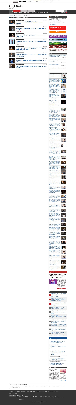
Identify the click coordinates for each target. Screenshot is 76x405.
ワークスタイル (33, 12)
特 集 (31, 10)
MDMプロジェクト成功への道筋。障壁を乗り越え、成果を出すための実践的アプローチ (54, 200)
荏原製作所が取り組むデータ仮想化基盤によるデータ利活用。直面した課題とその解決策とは (54, 247)
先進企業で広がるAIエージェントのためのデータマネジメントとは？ (54, 75)
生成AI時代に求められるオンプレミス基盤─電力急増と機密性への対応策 (54, 119)
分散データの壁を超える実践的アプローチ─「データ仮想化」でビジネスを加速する (54, 237)
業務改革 (16, 12)
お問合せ (10, 393)
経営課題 (17, 10)
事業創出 (21, 12)
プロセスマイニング (19, 24)
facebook (12, 8)
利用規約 (18, 391)
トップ (11, 11)
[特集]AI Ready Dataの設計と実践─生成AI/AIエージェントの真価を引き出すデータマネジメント (57, 276)
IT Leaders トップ (12, 15)
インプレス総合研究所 (43, 396)
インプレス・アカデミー (21, 399)
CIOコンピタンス (46, 12)
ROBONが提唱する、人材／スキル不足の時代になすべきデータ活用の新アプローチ (55, 210)
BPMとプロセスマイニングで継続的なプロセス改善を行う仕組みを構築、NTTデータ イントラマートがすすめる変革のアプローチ (54, 152)
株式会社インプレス (20, 395)
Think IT (31, 396)
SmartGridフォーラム (56, 396)
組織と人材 (40, 12)
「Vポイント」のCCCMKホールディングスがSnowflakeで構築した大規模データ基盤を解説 (55, 224)
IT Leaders (15, 6)
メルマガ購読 (23, 391)
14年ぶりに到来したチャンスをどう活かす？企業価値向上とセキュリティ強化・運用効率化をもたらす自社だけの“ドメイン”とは (54, 110)
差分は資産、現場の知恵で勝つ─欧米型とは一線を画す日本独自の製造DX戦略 (54, 191)
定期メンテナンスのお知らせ (54, 64)
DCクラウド (29, 1)
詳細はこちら (62, 380)
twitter (10, 8)
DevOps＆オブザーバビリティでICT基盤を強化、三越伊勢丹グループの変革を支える (55, 219)
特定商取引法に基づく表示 (49, 391)
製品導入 (37, 1)
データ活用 (27, 12)
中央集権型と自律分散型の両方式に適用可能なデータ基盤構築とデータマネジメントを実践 (54, 228)
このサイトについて (12, 391)
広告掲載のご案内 (29, 391)
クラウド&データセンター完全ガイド (23, 396)
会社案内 (34, 391)
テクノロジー (24, 10)
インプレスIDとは (53, 24)
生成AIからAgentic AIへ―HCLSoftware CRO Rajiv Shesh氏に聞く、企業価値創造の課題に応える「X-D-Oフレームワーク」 (54, 129)
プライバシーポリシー (40, 391)
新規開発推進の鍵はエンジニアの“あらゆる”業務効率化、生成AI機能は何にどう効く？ (55, 187)
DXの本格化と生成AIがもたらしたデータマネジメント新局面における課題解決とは (54, 233)
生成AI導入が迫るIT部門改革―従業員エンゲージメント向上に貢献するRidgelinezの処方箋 (54, 115)
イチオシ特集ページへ (61, 288)
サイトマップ (56, 391)
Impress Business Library (53, 21)
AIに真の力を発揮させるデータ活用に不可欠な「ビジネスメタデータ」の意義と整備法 (54, 167)
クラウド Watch (50, 396)
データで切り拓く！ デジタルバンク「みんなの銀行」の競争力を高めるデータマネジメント (54, 196)
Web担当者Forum (36, 396)
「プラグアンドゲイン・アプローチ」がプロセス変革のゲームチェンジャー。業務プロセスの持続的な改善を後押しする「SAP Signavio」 (54, 146)
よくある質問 (15, 393)
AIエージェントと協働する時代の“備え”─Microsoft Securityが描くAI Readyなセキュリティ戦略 (54, 124)
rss (13, 8)
